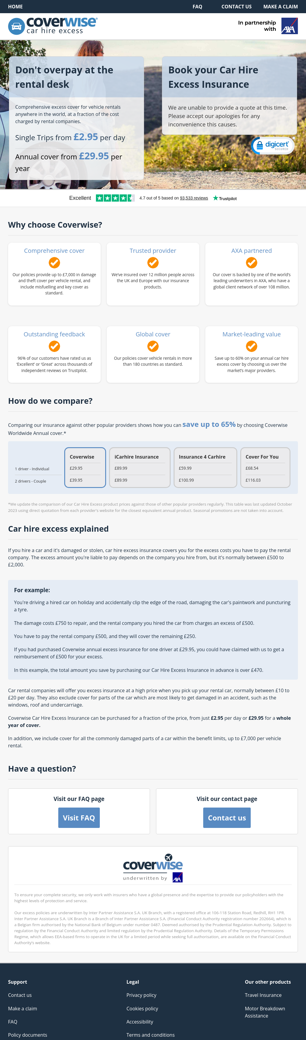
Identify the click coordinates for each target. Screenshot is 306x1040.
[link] (273, 147)
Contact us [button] (227, 818)
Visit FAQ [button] (79, 818)
